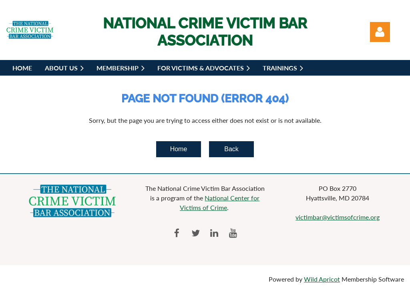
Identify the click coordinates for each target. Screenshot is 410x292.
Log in (380, 32)
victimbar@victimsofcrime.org (337, 217)
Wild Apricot (322, 279)
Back (231, 149)
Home (178, 149)
